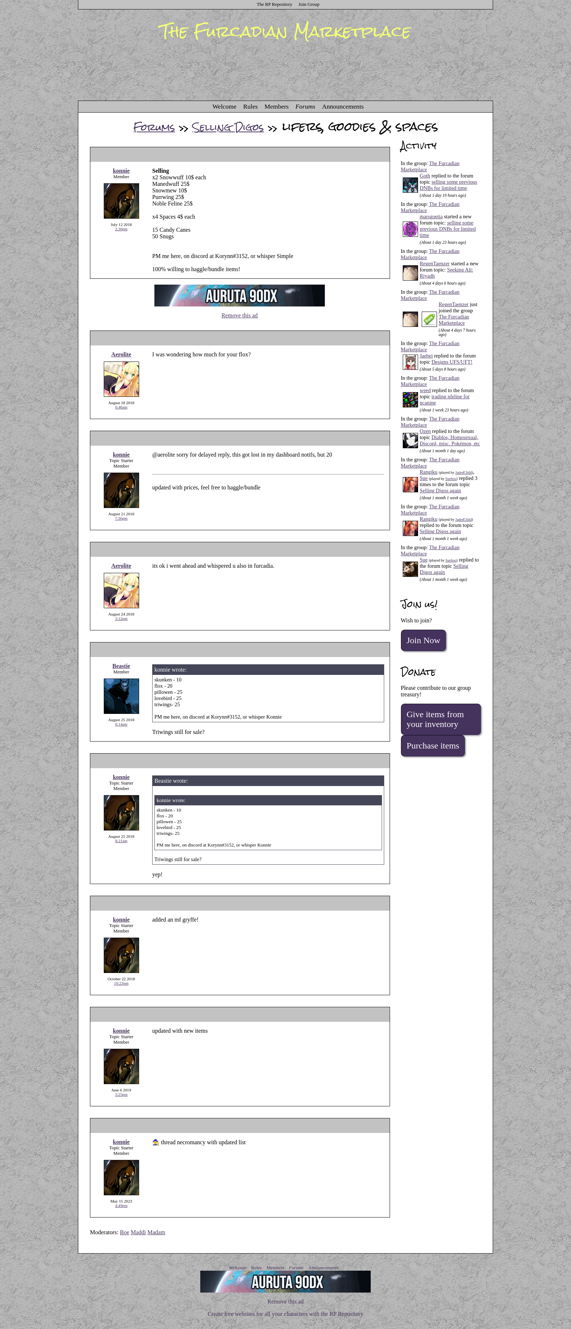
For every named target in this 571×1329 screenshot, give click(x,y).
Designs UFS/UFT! (452, 362)
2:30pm (121, 229)
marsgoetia (431, 216)
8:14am (121, 724)
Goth (425, 176)
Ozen (425, 431)
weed (425, 390)
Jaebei (426, 356)
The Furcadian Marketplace (454, 320)
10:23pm (121, 983)
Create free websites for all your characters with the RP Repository (285, 1314)
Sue (424, 478)
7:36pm (121, 518)
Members (276, 106)
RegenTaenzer (435, 263)
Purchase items (433, 745)
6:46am (121, 407)
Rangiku (429, 472)
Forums (305, 106)
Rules (250, 106)
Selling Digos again (440, 490)
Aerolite (121, 354)
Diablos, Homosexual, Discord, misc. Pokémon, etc (450, 440)
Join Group (309, 4)
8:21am (121, 841)
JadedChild (463, 472)
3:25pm (121, 1094)
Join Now (424, 640)
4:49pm (121, 1205)
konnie (121, 171)
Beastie (121, 666)
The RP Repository (274, 4)
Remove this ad (239, 315)
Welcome (224, 106)
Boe (124, 1232)
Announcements (342, 106)
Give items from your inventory (435, 719)
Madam (156, 1232)
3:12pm (121, 618)
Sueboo (450, 479)
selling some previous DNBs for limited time (448, 185)
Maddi (138, 1232)
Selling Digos (228, 127)
